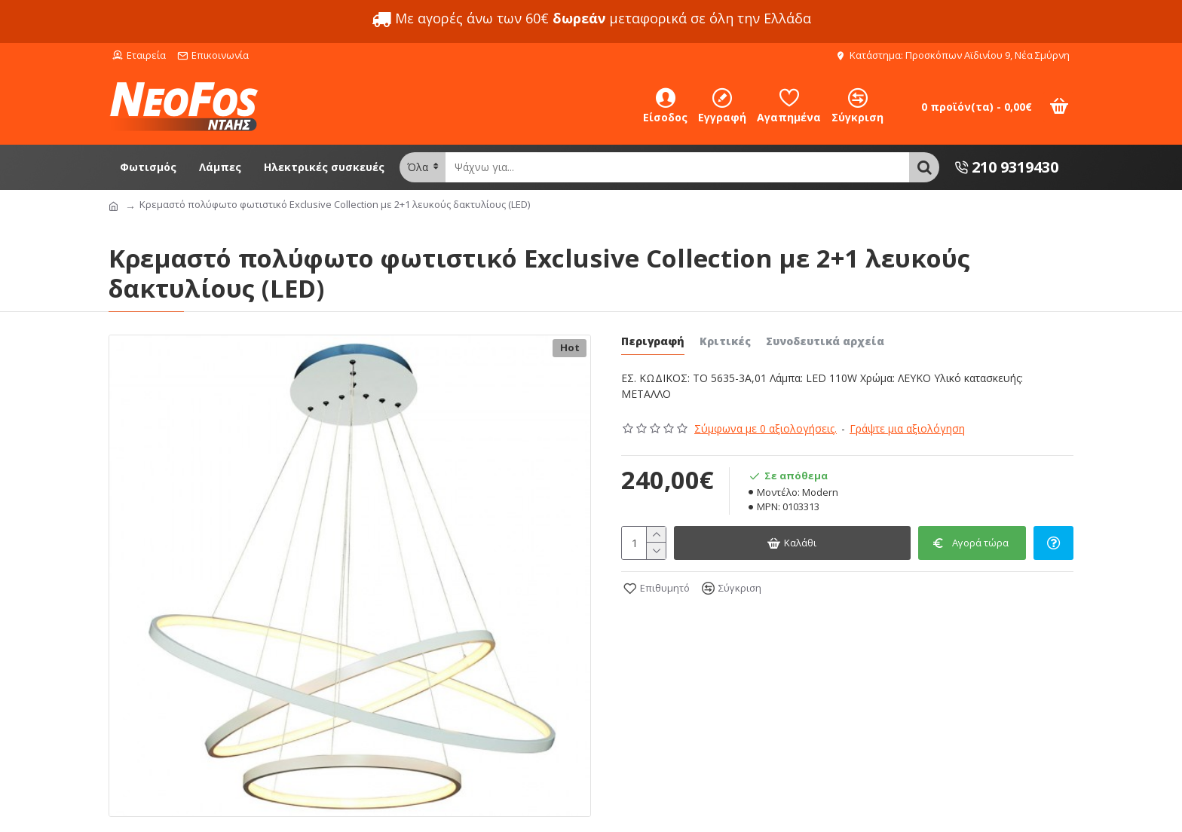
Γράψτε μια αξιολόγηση (907, 428)
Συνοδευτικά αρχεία (825, 341)
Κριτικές (725, 341)
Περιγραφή (652, 341)
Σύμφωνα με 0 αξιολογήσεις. (765, 428)
